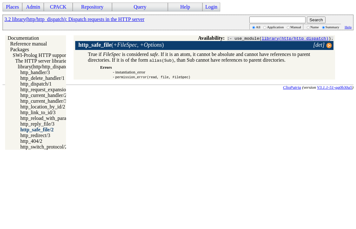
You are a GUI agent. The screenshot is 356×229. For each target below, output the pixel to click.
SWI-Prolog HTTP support (40, 55)
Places (12, 7)
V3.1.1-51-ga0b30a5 (334, 87)
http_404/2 (31, 141)
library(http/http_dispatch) (295, 38)
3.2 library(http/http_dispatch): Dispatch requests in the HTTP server (74, 19)
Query (140, 7)
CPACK (58, 7)
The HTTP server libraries (42, 61)
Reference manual (28, 43)
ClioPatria (292, 87)
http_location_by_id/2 (42, 106)
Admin (33, 7)
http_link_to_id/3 (38, 112)
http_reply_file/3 (37, 124)
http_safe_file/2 (37, 129)
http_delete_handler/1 (42, 78)
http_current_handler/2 (43, 95)
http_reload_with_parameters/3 (52, 118)
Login (211, 7)
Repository (92, 7)
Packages (19, 49)
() (121, 45)
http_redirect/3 (35, 135)
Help (185, 7)
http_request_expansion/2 (46, 89)
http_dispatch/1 (36, 84)
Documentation (23, 38)
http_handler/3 (35, 72)
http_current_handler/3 (43, 101)
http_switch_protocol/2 (43, 146)
